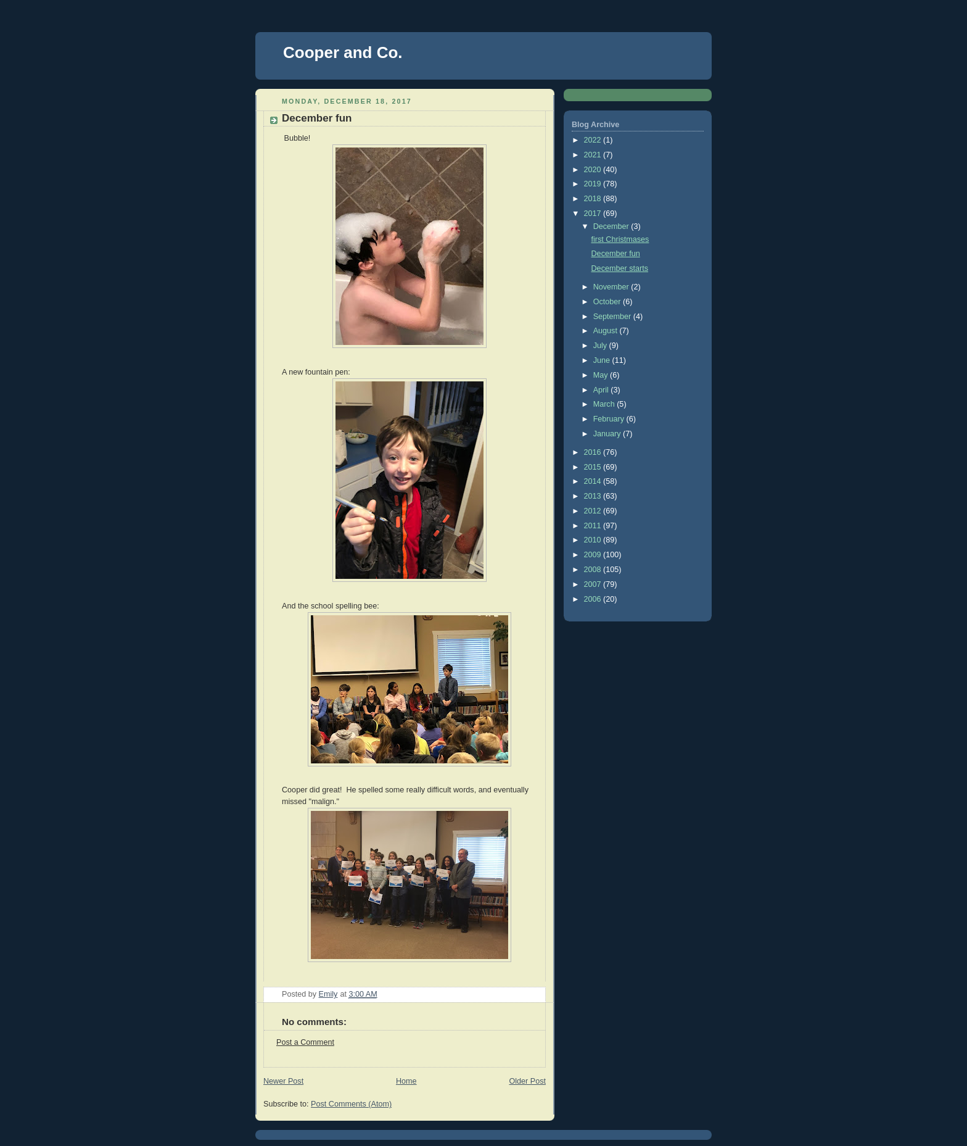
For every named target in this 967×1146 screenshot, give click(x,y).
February (610, 419)
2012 (594, 511)
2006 (594, 599)
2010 (594, 540)
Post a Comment (305, 1042)
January (608, 434)
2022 (594, 140)
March (605, 404)
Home (406, 1081)
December (612, 226)
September (613, 316)
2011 (594, 525)
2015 (594, 467)
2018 (594, 198)
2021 (594, 155)
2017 (594, 213)
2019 (594, 184)
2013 (594, 496)
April (602, 390)
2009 (594, 554)
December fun (615, 253)
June (602, 360)
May (601, 375)
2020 (594, 169)
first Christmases (620, 239)
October (608, 301)
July (601, 345)
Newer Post (283, 1081)
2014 (594, 481)
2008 (594, 569)
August (606, 330)
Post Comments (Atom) (351, 1104)
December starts (620, 268)
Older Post (527, 1081)
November (612, 287)
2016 (594, 452)
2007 (594, 584)
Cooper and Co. (343, 52)
